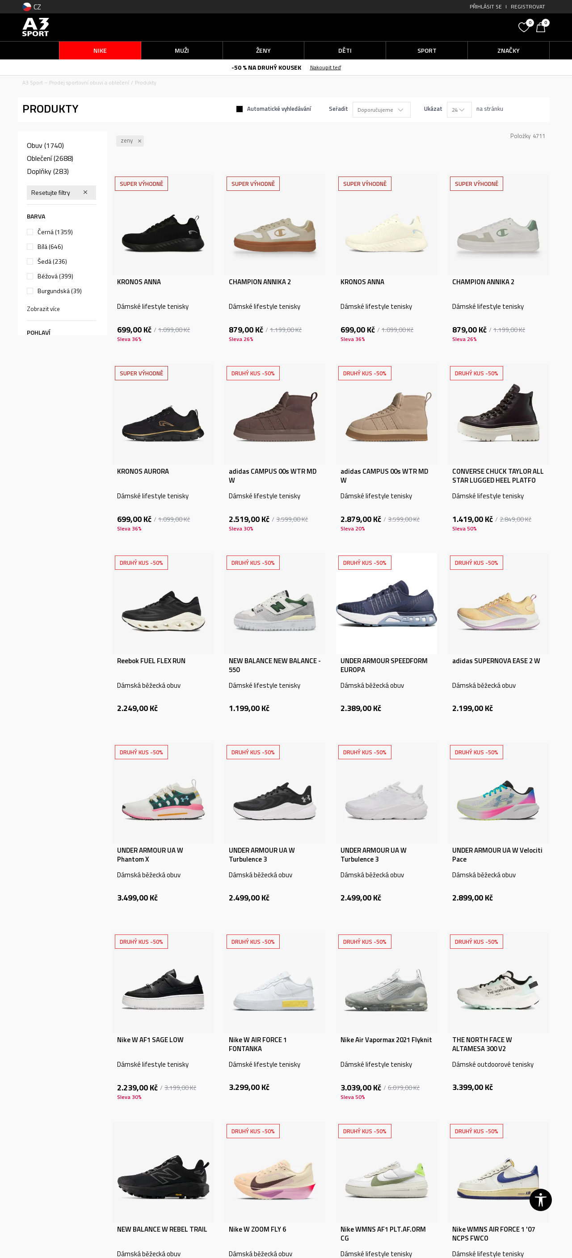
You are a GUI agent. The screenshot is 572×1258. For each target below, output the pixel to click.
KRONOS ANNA (139, 282)
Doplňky (48, 171)
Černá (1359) (55, 232)
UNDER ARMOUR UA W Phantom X (150, 855)
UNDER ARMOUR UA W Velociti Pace (497, 855)
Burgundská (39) (60, 291)
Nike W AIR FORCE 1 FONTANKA (258, 1044)
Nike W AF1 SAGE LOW (150, 1039)
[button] (447, 27)
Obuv (45, 145)
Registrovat (528, 6)
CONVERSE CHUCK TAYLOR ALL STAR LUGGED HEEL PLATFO (498, 476)
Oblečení (50, 158)
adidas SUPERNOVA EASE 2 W (496, 660)
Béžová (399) (55, 276)
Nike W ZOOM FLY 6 (257, 1229)
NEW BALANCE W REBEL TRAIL (162, 1229)
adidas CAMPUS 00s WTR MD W (272, 476)
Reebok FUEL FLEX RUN (151, 660)
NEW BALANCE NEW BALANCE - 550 (275, 665)
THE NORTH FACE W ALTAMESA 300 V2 (482, 1044)
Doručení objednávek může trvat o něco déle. (225, 67)
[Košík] (543, 26)
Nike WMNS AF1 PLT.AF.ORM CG (383, 1234)
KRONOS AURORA (143, 471)
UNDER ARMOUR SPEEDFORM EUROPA (384, 665)
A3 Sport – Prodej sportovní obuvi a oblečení (75, 82)
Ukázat (433, 108)
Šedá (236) (52, 261)
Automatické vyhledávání (279, 108)
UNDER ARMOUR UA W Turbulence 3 (262, 855)
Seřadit (338, 108)
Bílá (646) (50, 247)
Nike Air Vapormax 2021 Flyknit (386, 1039)
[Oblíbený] (525, 26)
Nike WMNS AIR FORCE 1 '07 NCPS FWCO (493, 1234)
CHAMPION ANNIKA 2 (260, 282)
